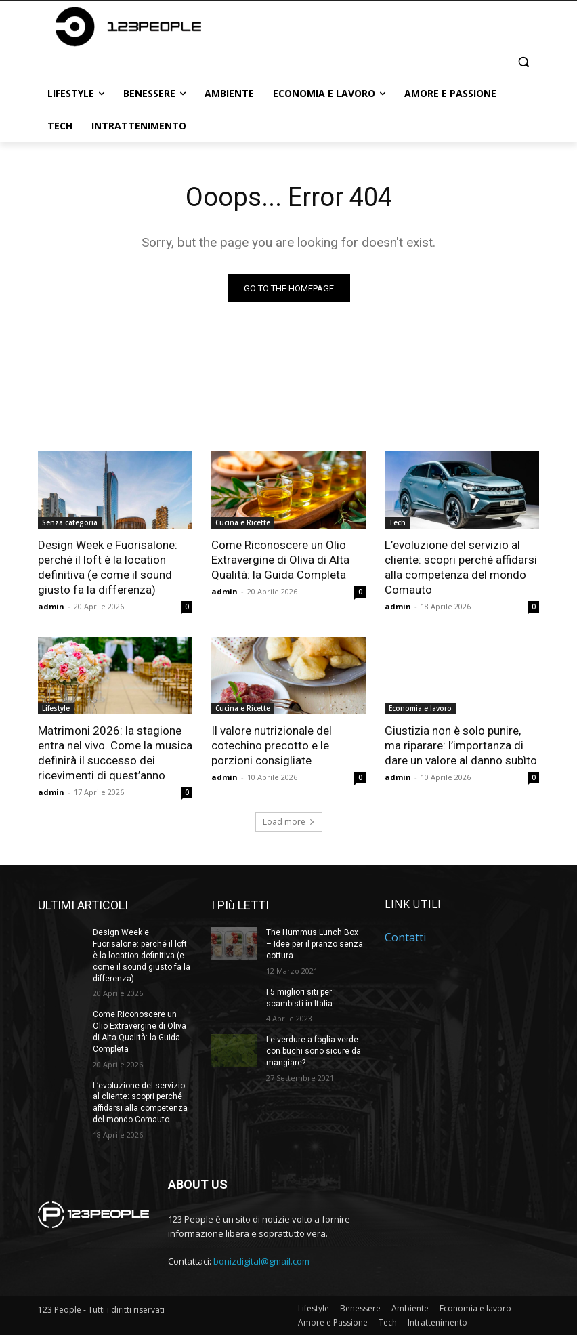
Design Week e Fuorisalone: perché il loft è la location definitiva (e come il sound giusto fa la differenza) (107, 567)
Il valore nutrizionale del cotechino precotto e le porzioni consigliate (271, 745)
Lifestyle (56, 708)
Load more (289, 821)
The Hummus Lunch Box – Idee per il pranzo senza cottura (314, 944)
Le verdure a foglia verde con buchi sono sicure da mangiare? (313, 1051)
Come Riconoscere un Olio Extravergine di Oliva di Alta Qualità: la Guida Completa (280, 559)
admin (51, 606)
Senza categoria (70, 522)
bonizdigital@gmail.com (261, 1261)
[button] (523, 61)
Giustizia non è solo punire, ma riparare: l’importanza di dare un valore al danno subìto (461, 745)
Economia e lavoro (420, 708)
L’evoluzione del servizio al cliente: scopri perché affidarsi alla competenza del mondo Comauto (461, 567)
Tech (397, 522)
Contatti (405, 937)
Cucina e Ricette (242, 522)
